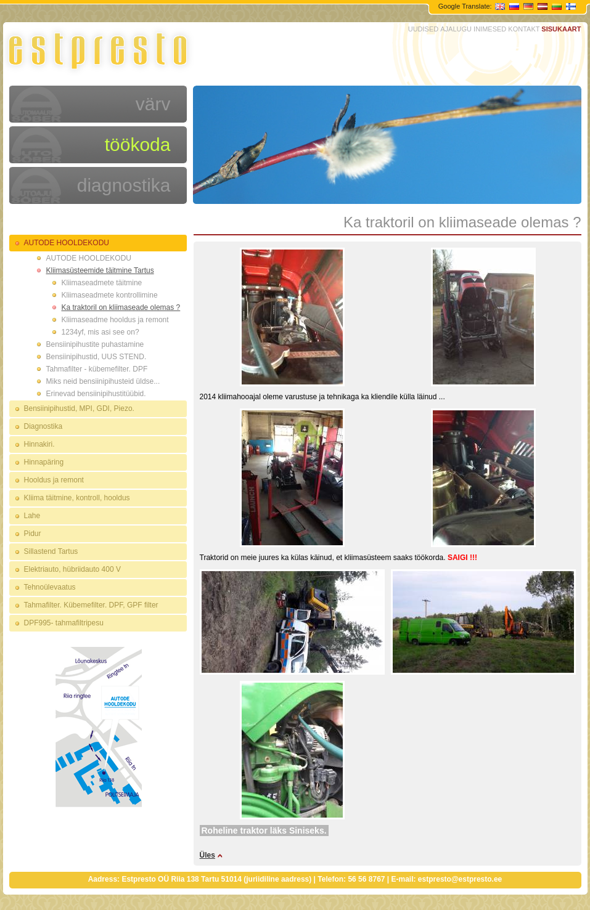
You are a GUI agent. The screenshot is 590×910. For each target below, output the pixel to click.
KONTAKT (523, 29)
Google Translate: (466, 6)
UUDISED (423, 29)
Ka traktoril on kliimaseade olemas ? (121, 307)
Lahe (32, 515)
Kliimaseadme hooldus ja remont (115, 319)
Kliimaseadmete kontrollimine (110, 295)
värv (153, 104)
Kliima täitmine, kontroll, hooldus (77, 498)
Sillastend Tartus (51, 551)
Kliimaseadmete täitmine (102, 282)
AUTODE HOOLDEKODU (66, 242)
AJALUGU (456, 29)
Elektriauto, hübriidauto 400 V (72, 569)
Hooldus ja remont (54, 480)
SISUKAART (561, 29)
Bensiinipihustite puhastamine (95, 344)
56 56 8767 (366, 879)
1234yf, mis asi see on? (100, 332)
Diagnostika (43, 426)
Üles (207, 855)
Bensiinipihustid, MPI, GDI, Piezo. (79, 408)
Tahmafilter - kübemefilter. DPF (97, 369)
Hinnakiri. (39, 444)
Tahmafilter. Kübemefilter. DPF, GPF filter (91, 605)
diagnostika (124, 185)
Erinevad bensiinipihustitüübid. (96, 393)
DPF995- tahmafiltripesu (64, 623)
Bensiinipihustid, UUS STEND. (96, 356)
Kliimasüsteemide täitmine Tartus (100, 270)
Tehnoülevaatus (50, 587)
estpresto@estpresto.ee (460, 879)
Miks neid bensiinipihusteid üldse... (103, 381)
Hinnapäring (44, 462)
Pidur (32, 533)
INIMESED (489, 29)
